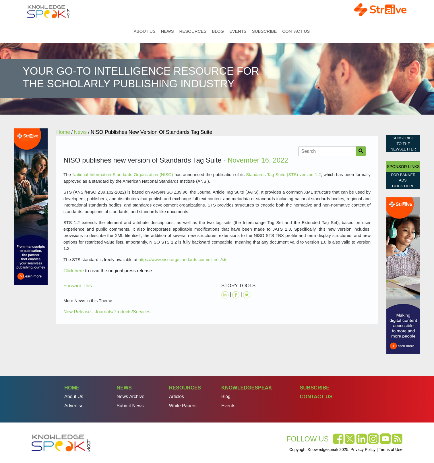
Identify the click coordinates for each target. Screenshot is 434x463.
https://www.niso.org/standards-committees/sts (183, 259)
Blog (218, 31)
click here (403, 186)
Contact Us (296, 31)
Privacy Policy (362, 449)
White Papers (183, 405)
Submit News (130, 405)
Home (127, 31)
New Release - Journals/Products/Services (106, 311)
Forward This (77, 285)
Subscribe (264, 31)
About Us (145, 31)
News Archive (130, 396)
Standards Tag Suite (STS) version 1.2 (283, 174)
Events (238, 31)
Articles (176, 396)
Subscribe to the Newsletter (403, 143)
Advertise (74, 405)
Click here (73, 270)
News (167, 31)
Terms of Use (390, 449)
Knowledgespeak (246, 388)
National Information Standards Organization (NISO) (122, 174)
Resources (193, 31)
